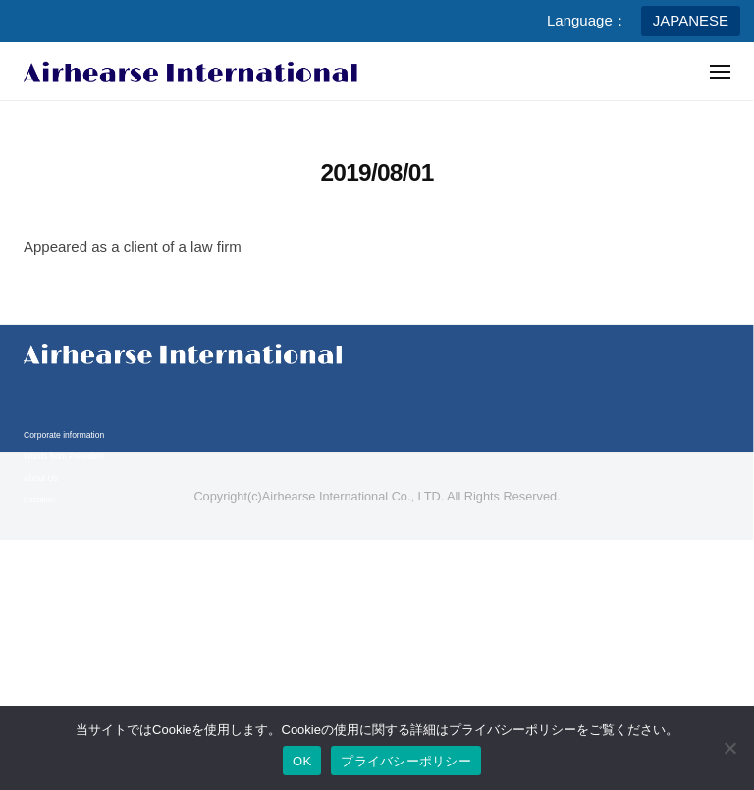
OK (302, 761)
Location (39, 499)
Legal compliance (56, 659)
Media (35, 591)
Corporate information (64, 435)
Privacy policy (49, 638)
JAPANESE (690, 20)
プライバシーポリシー (406, 761)
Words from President (64, 456)
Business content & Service (74, 569)
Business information (62, 548)
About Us (41, 478)
